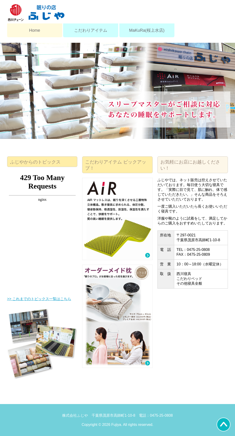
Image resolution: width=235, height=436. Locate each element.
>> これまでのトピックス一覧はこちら (39, 299)
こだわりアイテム (90, 30)
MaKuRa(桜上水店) (147, 30)
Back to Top (223, 424)
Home (34, 30)
